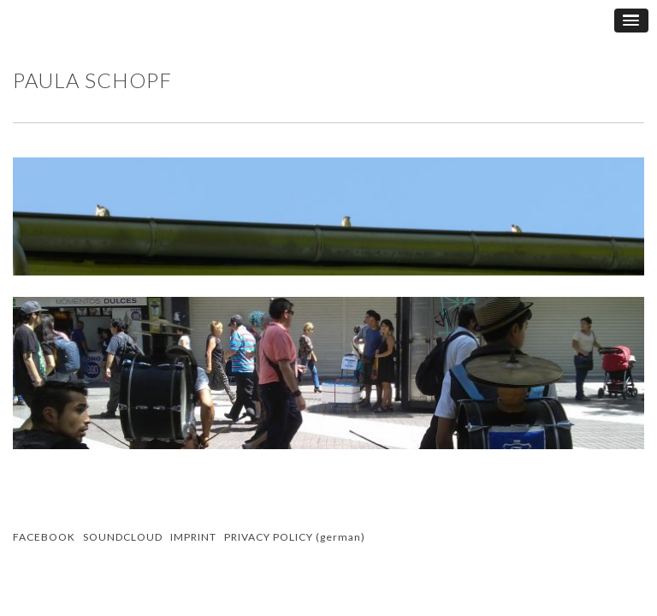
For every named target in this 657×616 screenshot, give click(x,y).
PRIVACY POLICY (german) (294, 536)
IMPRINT (193, 536)
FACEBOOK (44, 536)
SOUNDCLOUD (123, 536)
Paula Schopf (92, 80)
